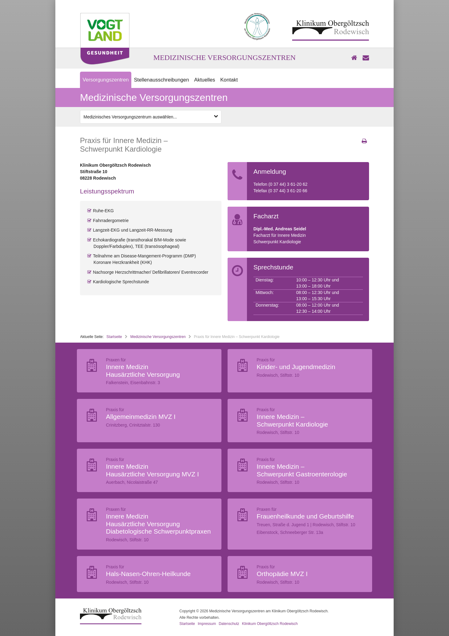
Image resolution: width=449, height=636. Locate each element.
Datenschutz (229, 624)
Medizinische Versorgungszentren (158, 337)
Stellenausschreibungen (161, 80)
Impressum (207, 624)
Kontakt (229, 80)
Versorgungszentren (105, 80)
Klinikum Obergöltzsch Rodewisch (270, 624)
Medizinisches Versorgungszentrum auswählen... (151, 116)
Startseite (114, 337)
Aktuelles (204, 80)
